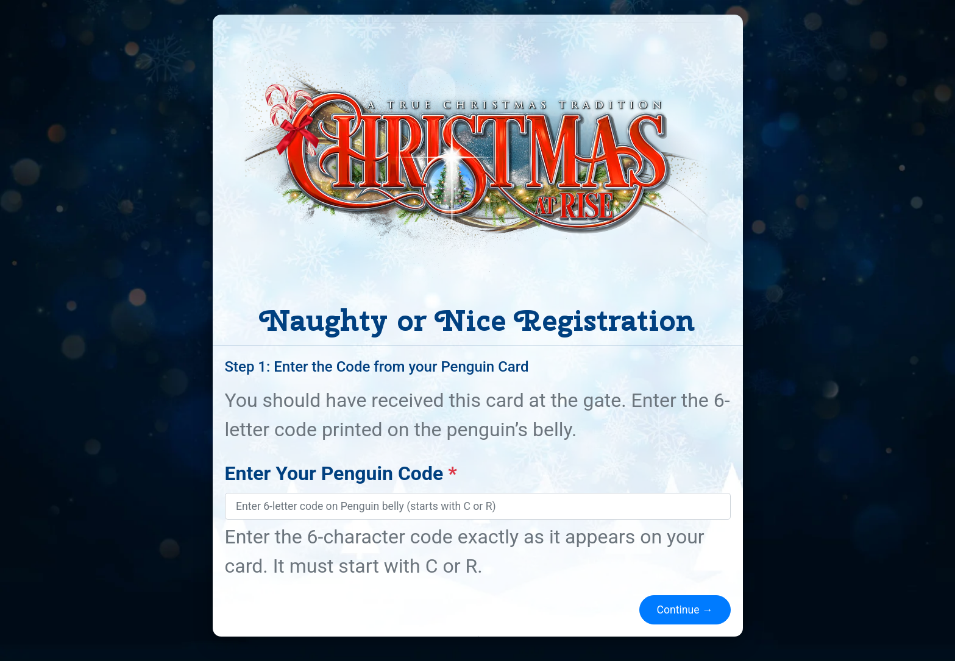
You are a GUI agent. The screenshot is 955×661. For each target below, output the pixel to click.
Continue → (685, 610)
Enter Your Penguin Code (341, 473)
